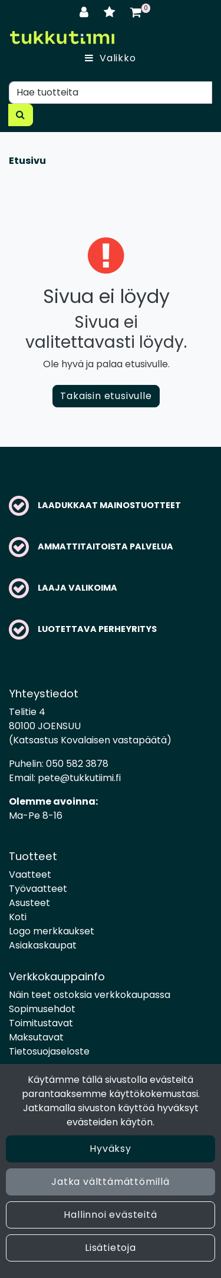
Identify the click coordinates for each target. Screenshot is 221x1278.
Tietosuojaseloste (49, 1051)
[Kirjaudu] (86, 12)
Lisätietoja (110, 1247)
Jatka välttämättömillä (110, 1181)
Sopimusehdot (42, 1009)
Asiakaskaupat (43, 945)
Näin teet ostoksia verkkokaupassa (89, 995)
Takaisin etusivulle (105, 396)
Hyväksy (110, 1148)
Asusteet (29, 903)
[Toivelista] (111, 12)
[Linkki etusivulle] (62, 37)
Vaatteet (30, 874)
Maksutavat (36, 1037)
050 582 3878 (77, 763)
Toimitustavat (41, 1023)
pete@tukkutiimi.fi (79, 778)
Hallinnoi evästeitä (110, 1214)
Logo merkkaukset (51, 931)
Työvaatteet (38, 888)
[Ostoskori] (135, 12)
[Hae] (110, 92)
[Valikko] (110, 58)
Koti (18, 917)
